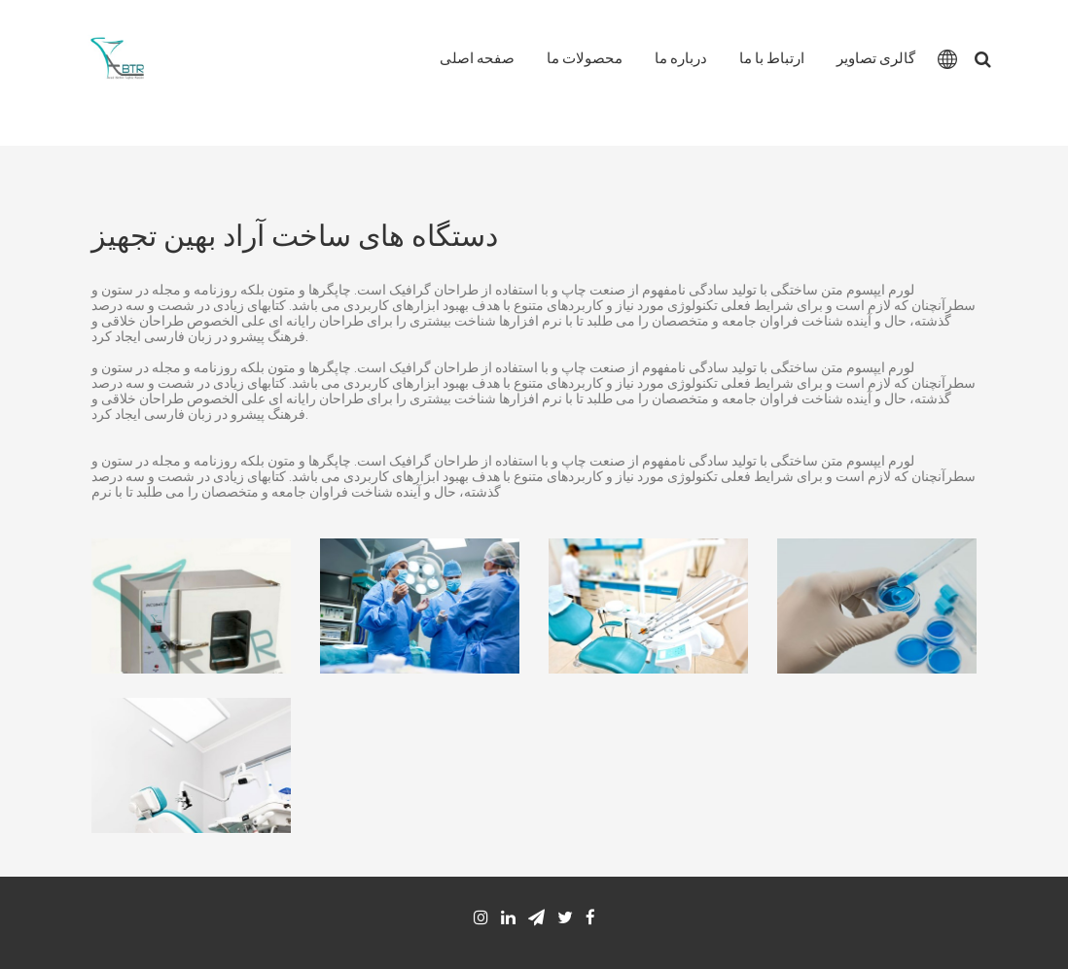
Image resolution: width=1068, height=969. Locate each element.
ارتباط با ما (771, 58)
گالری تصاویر (876, 58)
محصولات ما (585, 58)
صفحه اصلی (477, 58)
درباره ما (681, 58)
